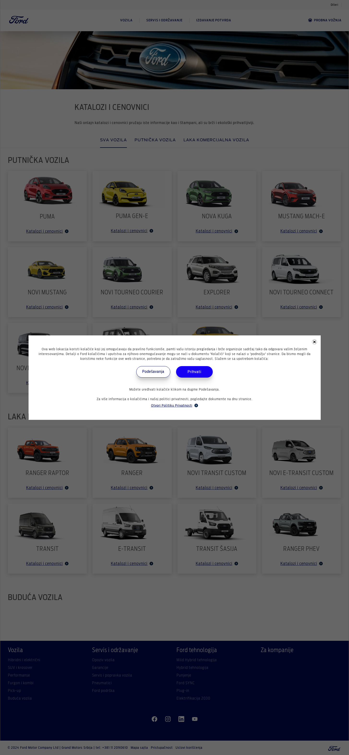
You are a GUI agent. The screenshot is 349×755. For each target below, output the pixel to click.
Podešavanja (153, 372)
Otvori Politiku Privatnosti (174, 405)
